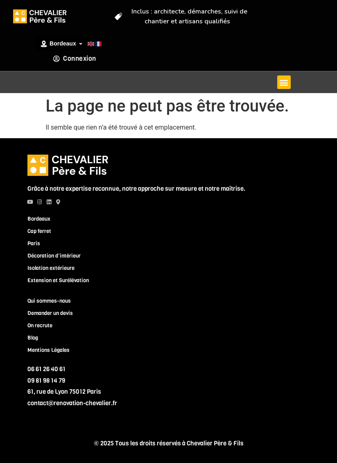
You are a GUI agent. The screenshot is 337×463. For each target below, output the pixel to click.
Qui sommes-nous (49, 300)
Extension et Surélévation (58, 280)
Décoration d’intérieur (54, 255)
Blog (32, 337)
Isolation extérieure (51, 268)
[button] (284, 82)
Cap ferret (39, 231)
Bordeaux (38, 218)
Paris (33, 243)
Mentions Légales (48, 350)
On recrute (39, 325)
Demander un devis (50, 313)
